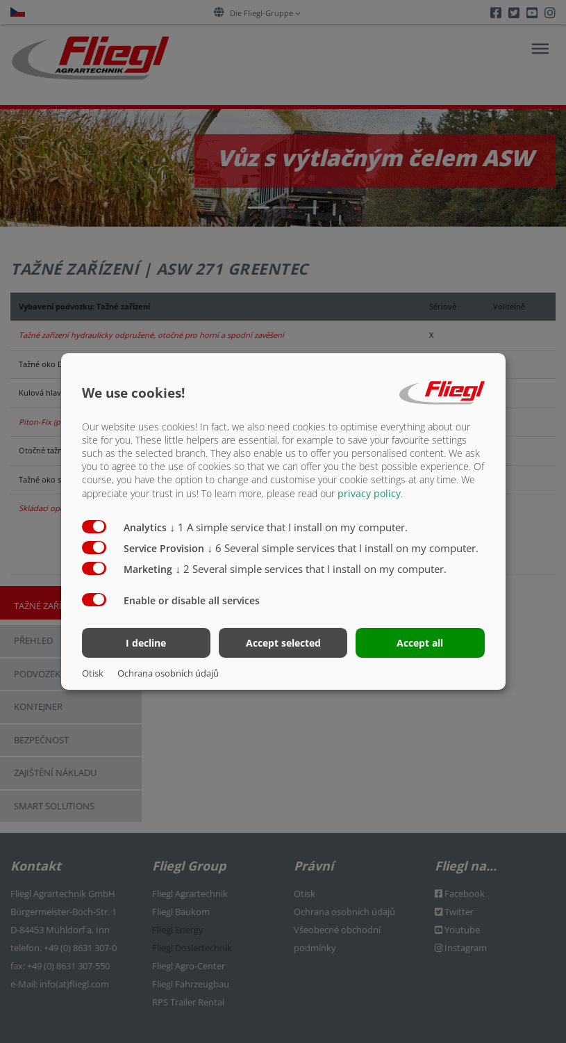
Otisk (92, 673)
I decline (146, 642)
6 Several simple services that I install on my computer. (343, 547)
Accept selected (283, 642)
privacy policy (369, 492)
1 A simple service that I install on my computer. (289, 526)
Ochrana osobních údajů (168, 673)
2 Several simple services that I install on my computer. (311, 568)
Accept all (420, 642)
